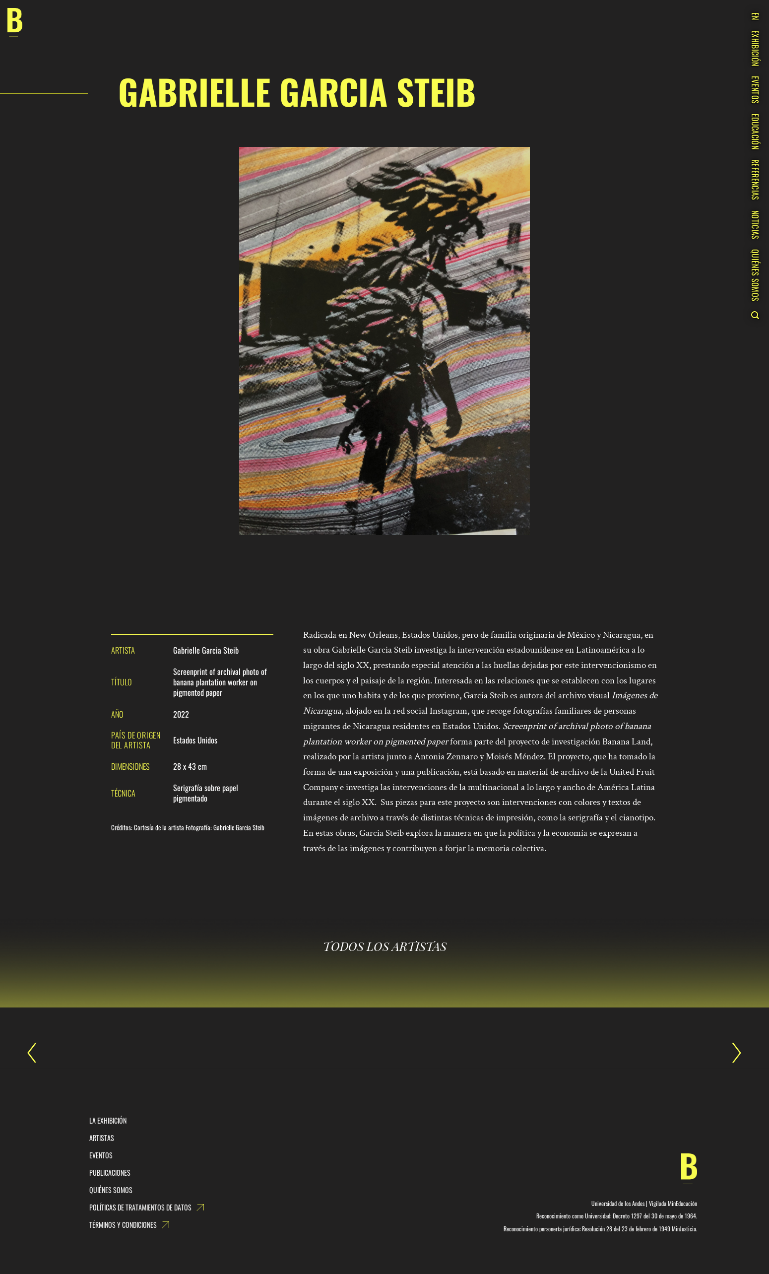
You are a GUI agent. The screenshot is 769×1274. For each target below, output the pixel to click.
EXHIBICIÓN (755, 48)
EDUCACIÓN (755, 131)
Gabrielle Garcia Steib (37, 1053)
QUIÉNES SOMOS (755, 275)
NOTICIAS (755, 225)
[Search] (755, 315)
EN (755, 16)
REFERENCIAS (755, 180)
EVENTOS (755, 90)
